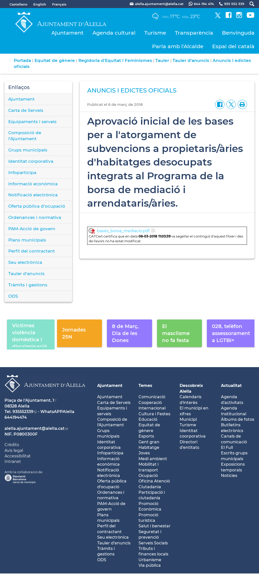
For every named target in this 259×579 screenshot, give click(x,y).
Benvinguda (238, 33)
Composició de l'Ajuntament (24, 135)
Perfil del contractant (31, 251)
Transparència (194, 33)
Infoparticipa (22, 172)
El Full (227, 447)
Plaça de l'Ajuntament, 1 (29, 400)
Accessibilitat (18, 456)
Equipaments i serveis (32, 121)
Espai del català (233, 46)
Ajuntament (67, 33)
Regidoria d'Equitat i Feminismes (115, 60)
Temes (145, 385)
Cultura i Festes (154, 413)
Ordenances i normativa (34, 217)
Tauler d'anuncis (191, 60)
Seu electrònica (25, 262)
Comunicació (152, 396)
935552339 (23, 411)
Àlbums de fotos (237, 419)
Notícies (229, 475)
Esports (146, 436)
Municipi (188, 419)
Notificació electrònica (33, 194)
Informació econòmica (33, 183)
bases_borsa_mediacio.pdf (123, 230)
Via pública (150, 565)
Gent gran (149, 442)
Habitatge (149, 447)
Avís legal (14, 450)
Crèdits (12, 444)
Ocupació (148, 475)
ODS (13, 296)
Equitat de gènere (55, 60)
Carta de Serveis (25, 110)
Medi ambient (153, 458)
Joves (144, 453)
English (39, 4)
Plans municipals (27, 239)
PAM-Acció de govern (31, 228)
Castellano (18, 4)
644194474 (16, 417)
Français (59, 4)
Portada (22, 60)
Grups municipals (27, 149)
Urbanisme (150, 559)
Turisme (155, 33)
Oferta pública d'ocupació (36, 206)
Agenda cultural (114, 33)
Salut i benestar (155, 526)
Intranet (13, 461)
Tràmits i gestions (27, 284)
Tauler (162, 60)
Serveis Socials (153, 543)
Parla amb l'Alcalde (177, 46)
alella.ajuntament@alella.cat (35, 428)
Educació (148, 419)
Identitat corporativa (30, 161)
